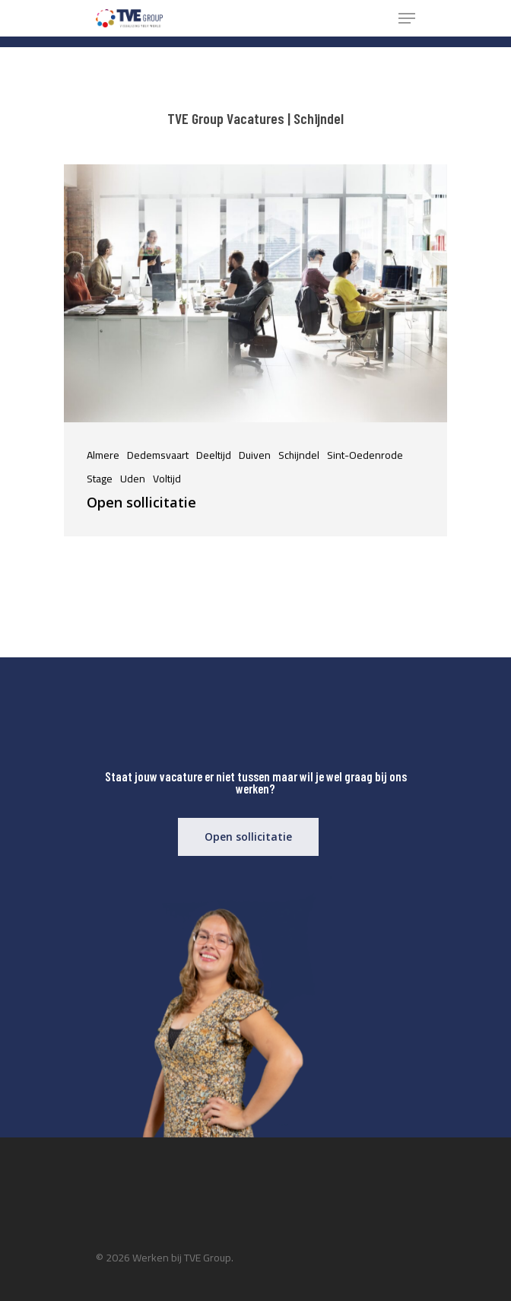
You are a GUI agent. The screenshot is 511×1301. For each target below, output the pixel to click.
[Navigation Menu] (406, 18)
